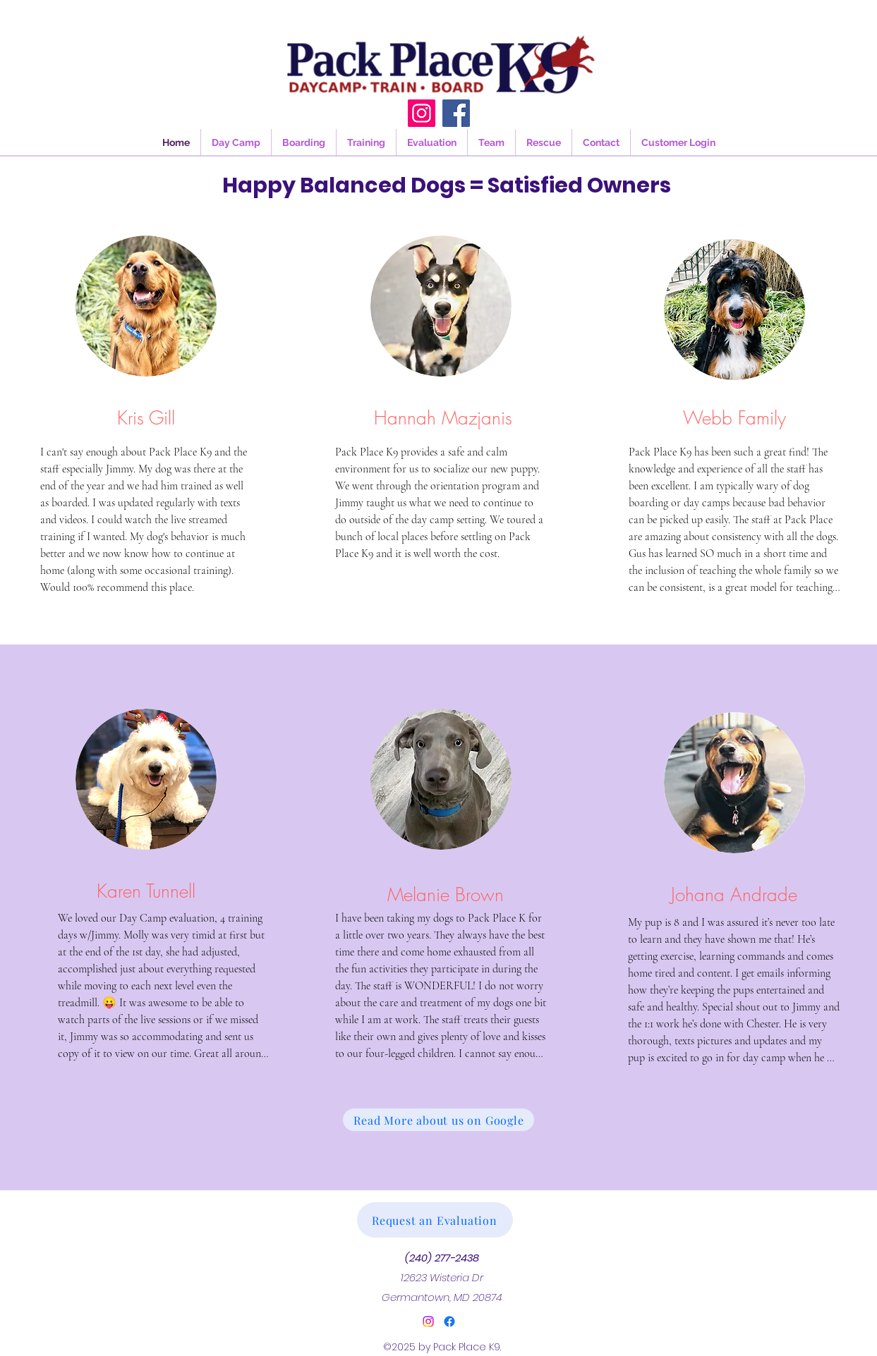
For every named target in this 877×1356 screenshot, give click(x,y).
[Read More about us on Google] (438, 1119)
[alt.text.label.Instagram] (428, 1321)
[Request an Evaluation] (435, 1220)
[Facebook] (456, 113)
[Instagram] (421, 113)
